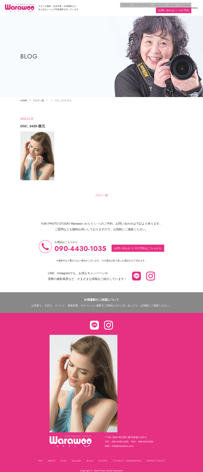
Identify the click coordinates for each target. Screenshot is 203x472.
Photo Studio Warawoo (111, 468)
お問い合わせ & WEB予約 (173, 6)
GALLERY (122, 6)
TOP (40, 458)
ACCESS (147, 6)
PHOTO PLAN (106, 6)
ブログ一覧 (101, 192)
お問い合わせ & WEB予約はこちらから (138, 246)
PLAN (63, 458)
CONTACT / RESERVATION (127, 458)
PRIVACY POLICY (156, 458)
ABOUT (51, 458)
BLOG (135, 6)
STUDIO (90, 6)
